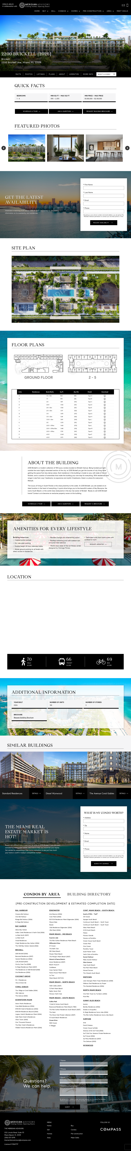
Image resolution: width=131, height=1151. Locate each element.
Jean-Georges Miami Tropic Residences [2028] (98, 981)
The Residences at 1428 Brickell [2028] (27, 970)
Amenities (74, 74)
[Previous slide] (3, 148)
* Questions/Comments (68, 1086)
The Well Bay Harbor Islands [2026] (26, 946)
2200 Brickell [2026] (21, 953)
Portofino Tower (88, 949)
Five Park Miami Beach (90, 968)
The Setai (52, 1012)
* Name (86, 833)
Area (49, 1138)
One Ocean (87, 946)
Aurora (85, 1004)
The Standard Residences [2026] (93, 986)
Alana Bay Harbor (21, 930)
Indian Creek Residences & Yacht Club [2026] (29, 932)
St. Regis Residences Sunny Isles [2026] (95, 1012)
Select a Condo (104, 74)
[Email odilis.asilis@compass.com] (123, 5)
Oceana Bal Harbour (22, 914)
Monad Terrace (88, 970)
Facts (18, 74)
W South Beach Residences (58, 1017)
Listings (41, 74)
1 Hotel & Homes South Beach (58, 1004)
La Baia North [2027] (22, 935)
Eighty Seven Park (55, 991)
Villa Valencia (19, 993)
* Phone (86, 208)
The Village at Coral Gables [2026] (26, 990)
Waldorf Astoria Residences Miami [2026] (28, 1027)
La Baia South (19, 938)
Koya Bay (86, 996)
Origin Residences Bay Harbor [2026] (27, 943)
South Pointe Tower (89, 951)
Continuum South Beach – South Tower (96, 925)
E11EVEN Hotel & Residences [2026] (26, 1009)
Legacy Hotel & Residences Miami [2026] (28, 1014)
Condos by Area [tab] (42, 894)
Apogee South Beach (90, 919)
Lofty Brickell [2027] (21, 962)
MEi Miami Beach (54, 951)
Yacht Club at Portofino (90, 954)
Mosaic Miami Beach (55, 954)
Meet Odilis (122, 11)
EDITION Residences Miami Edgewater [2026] (64, 919)
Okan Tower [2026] (21, 1019)
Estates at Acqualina (89, 1009)
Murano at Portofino (89, 938)
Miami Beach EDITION (56, 978)
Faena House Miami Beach (58, 973)
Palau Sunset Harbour (90, 960)
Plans (52, 74)
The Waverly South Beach (91, 973)
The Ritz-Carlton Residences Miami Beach (62, 940)
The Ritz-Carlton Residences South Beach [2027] (64, 1009)
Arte (84, 1023)
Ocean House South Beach (92, 941)
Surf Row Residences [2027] (92, 1039)
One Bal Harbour (20, 917)
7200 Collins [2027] (55, 986)
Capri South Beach (89, 965)
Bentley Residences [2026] (91, 1007)
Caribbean (52, 967)
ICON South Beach (89, 930)
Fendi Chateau (88, 1025)
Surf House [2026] (89, 1036)
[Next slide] (127, 148)
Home (37, 11)
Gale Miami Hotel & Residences (25, 1017)
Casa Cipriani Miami (55, 970)
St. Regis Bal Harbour (22, 922)
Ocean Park (87, 943)
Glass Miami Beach (89, 927)
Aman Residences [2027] (57, 962)
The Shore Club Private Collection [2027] (62, 1015)
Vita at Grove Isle (20, 983)
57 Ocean (52, 946)
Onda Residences (21, 940)
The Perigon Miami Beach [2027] (59, 956)
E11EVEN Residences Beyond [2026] (26, 1011)
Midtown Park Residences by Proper (94, 983)
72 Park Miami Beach (56, 988)
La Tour (51, 975)
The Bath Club (54, 948)
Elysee (51, 925)
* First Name (88, 185)
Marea (85, 933)
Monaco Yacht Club (55, 994)
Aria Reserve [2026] (55, 914)
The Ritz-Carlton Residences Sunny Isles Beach (98, 1015)
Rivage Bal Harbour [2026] (23, 919)
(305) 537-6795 (9, 1138)
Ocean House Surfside (90, 1028)
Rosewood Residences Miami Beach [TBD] (62, 1007)
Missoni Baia (53, 922)
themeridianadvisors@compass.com (17, 1140)
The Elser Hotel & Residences (24, 1025)
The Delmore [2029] (89, 1041)
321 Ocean (86, 917)
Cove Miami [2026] (55, 917)
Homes (49, 1134)
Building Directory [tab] (89, 894)
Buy (72, 1126)
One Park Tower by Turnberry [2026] (95, 994)
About (62, 74)
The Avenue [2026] (21, 996)
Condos (73, 1130)
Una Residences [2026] (22, 972)
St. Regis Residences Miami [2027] (26, 967)
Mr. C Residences (20, 980)
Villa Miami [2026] (55, 930)
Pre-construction (77, 1134)
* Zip (85, 826)
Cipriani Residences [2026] (23, 959)
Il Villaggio (52, 1026)
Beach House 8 (54, 965)
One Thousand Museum (23, 1022)
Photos (29, 74)
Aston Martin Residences (23, 1003)
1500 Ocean (53, 1023)
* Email (86, 200)
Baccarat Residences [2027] (24, 956)
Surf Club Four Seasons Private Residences (97, 1033)
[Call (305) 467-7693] (127, 5)
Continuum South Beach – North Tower (96, 922)
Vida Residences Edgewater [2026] (60, 927)
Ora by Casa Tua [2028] (23, 964)
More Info (88, 74)
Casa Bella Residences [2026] (24, 1006)
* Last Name (88, 192)
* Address (87, 818)
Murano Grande (88, 935)
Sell (53, 11)
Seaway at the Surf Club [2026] (93, 1031)
